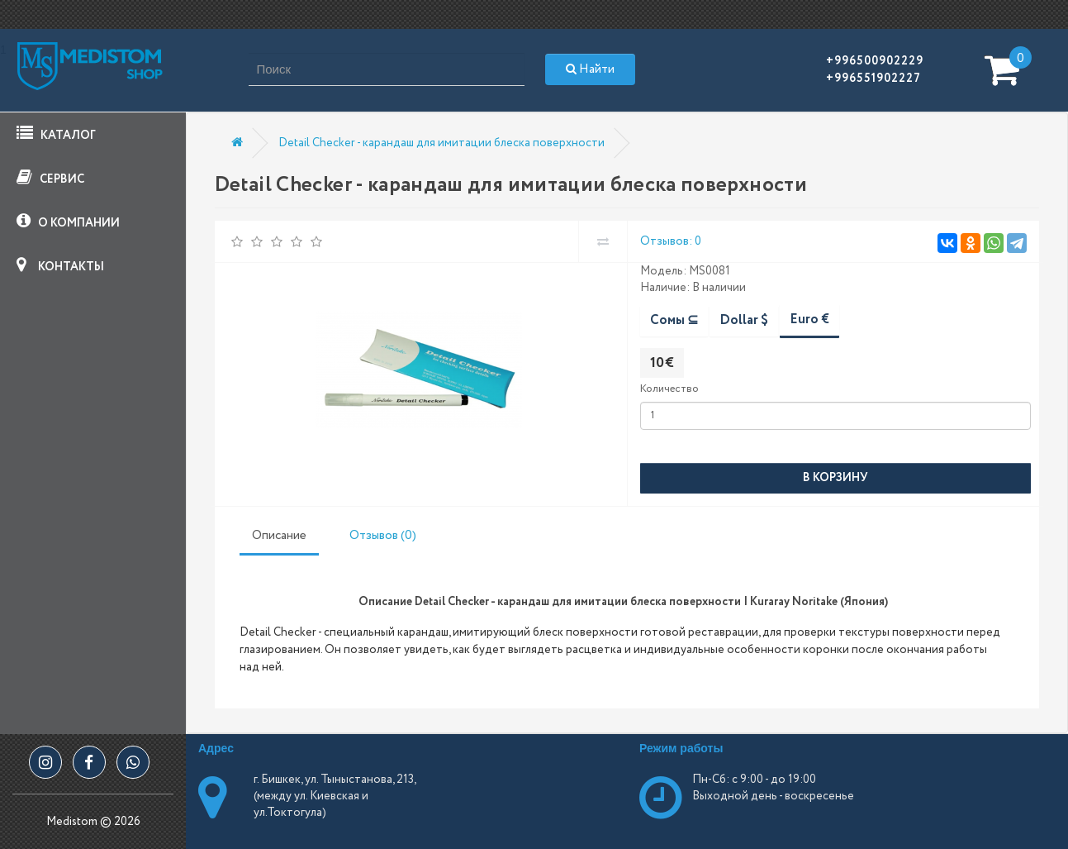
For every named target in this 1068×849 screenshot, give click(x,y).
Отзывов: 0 (670, 241)
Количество (669, 389)
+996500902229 (874, 61)
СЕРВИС (50, 178)
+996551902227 (873, 78)
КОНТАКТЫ (60, 265)
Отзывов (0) (382, 536)
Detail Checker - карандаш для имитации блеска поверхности (441, 143)
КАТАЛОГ (56, 134)
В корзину (835, 478)
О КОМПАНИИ (68, 221)
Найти (590, 69)
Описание (279, 536)
